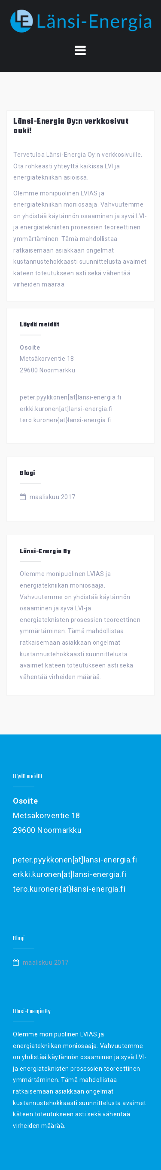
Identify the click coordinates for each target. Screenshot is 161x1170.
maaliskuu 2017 (53, 497)
